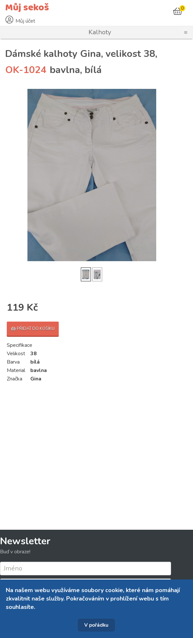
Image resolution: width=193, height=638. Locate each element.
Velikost (16, 353)
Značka (14, 378)
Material (16, 370)
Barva (13, 362)
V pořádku (96, 625)
